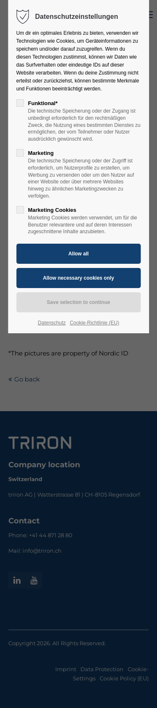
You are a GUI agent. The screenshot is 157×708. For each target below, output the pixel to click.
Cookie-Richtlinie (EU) (94, 323)
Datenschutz (52, 323)
